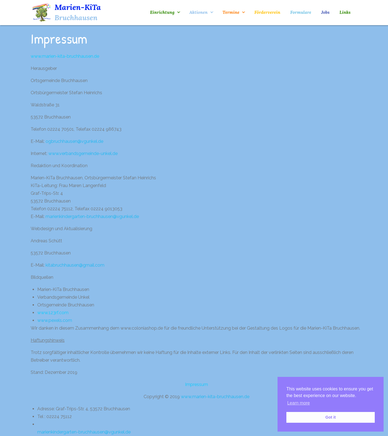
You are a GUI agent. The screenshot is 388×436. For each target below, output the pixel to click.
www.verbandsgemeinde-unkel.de (83, 153)
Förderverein (267, 12)
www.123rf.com (52, 312)
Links (344, 12)
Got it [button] (330, 417)
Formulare (300, 12)
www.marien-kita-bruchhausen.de (65, 56)
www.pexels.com (54, 320)
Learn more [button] (298, 403)
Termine (231, 12)
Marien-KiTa (78, 7)
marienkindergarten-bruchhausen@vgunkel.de (92, 216)
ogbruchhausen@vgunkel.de (74, 141)
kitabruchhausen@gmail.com (75, 265)
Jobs (325, 12)
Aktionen (198, 12)
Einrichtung (162, 12)
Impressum (196, 384)
